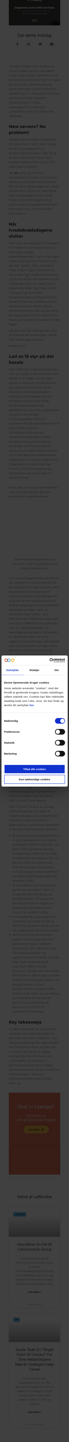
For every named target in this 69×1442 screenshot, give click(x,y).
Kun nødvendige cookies (34, 779)
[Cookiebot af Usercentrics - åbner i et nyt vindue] (49, 660)
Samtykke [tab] (12, 670)
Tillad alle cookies (34, 768)
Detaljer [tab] (35, 670)
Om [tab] (56, 670)
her (32, 704)
